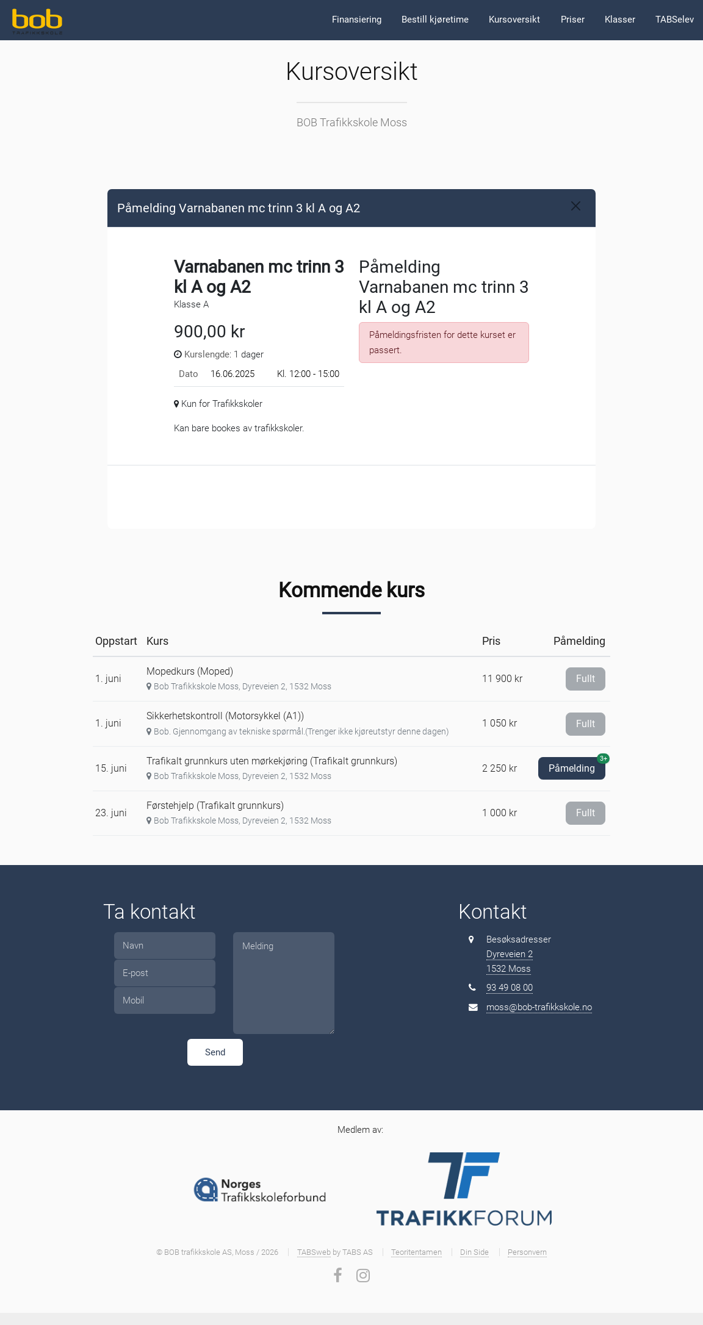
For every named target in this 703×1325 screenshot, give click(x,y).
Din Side (474, 1252)
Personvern (527, 1252)
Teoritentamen (416, 1252)
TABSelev (674, 19)
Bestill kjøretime (435, 19)
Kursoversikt (514, 19)
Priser (573, 19)
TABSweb (314, 1252)
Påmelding (577, 765)
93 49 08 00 (509, 987)
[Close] (575, 205)
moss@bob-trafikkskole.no (539, 1007)
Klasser (620, 19)
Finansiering (356, 19)
